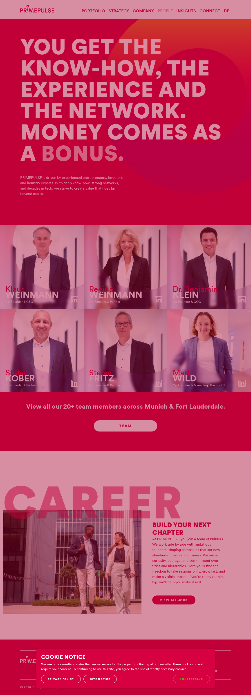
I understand (191, 679)
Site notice (100, 679)
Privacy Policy (61, 679)
